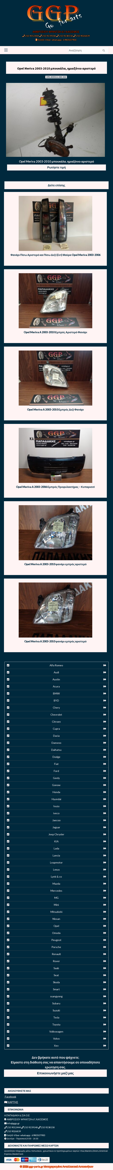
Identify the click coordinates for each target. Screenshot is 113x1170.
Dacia (56, 735)
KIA (56, 841)
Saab (56, 968)
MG (56, 897)
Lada (56, 848)
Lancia (56, 855)
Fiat (56, 763)
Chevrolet (56, 714)
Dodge (56, 756)
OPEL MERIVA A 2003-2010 (56, 77)
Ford (56, 771)
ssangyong (56, 996)
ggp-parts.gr (36, 1166)
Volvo (56, 1038)
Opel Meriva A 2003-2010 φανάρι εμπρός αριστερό (55, 564)
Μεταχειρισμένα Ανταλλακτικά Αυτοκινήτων (68, 1166)
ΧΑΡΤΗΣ (11, 1102)
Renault (56, 954)
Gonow (56, 785)
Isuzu (56, 806)
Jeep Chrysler (56, 834)
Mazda (56, 883)
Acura (56, 686)
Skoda (56, 982)
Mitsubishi (56, 911)
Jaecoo (56, 820)
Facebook (10, 1096)
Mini (56, 904)
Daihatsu (56, 749)
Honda (56, 792)
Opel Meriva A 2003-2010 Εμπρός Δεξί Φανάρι (55, 409)
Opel (56, 925)
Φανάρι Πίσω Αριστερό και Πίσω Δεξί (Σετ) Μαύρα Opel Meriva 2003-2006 (55, 254)
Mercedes (56, 890)
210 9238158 (64, 35)
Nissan (56, 918)
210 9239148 (47, 35)
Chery (56, 707)
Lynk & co (56, 876)
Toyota (56, 1024)
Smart (56, 989)
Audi (56, 672)
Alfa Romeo (56, 665)
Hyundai (56, 799)
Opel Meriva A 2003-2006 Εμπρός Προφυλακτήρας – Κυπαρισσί (55, 486)
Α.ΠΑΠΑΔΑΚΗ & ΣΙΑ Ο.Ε (17, 1115)
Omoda (56, 933)
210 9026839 (81, 35)
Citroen (56, 721)
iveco (56, 813)
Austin (56, 679)
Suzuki (56, 1010)
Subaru (56, 1003)
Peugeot (56, 940)
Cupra (56, 728)
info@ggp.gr (12, 1123)
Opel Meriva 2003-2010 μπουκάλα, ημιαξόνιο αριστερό (56, 68)
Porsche (56, 947)
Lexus (56, 869)
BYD (56, 700)
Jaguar (56, 827)
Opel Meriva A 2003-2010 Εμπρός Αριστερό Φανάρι (55, 332)
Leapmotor (56, 862)
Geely (56, 778)
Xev (56, 1045)
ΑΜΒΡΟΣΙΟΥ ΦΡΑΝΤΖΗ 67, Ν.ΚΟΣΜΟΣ (56, 31)
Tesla (56, 1017)
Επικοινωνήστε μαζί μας (55, 1073)
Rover (56, 961)
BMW (56, 693)
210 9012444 (30, 35)
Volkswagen (56, 1031)
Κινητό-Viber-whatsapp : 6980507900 (56, 39)
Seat (56, 975)
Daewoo (56, 742)
